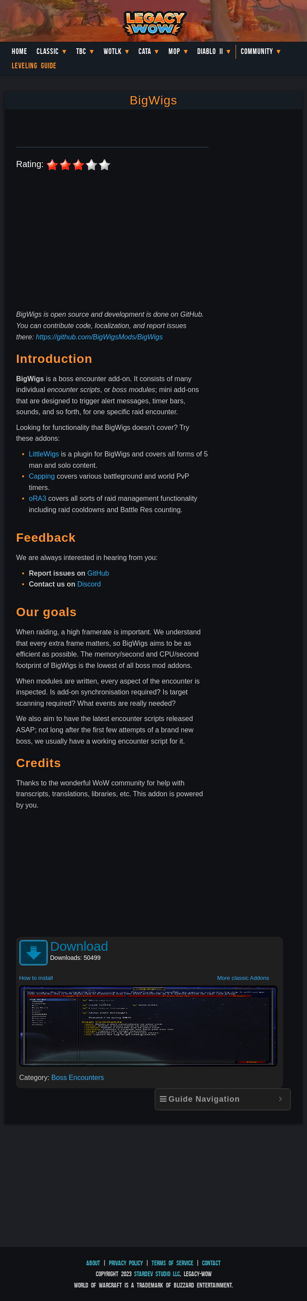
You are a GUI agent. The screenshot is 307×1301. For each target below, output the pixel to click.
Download (79, 946)
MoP (174, 51)
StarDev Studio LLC (157, 1274)
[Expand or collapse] (280, 1099)
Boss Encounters (77, 1077)
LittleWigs (44, 454)
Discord (89, 584)
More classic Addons (243, 978)
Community (257, 51)
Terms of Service (172, 1263)
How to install (36, 978)
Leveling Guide (34, 65)
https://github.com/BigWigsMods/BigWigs (99, 337)
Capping (42, 476)
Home (19, 51)
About (93, 1263)
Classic (48, 51)
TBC (81, 51)
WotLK (112, 51)
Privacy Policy (126, 1263)
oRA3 (37, 498)
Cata (144, 51)
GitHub (98, 573)
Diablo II (210, 51)
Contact (211, 1263)
